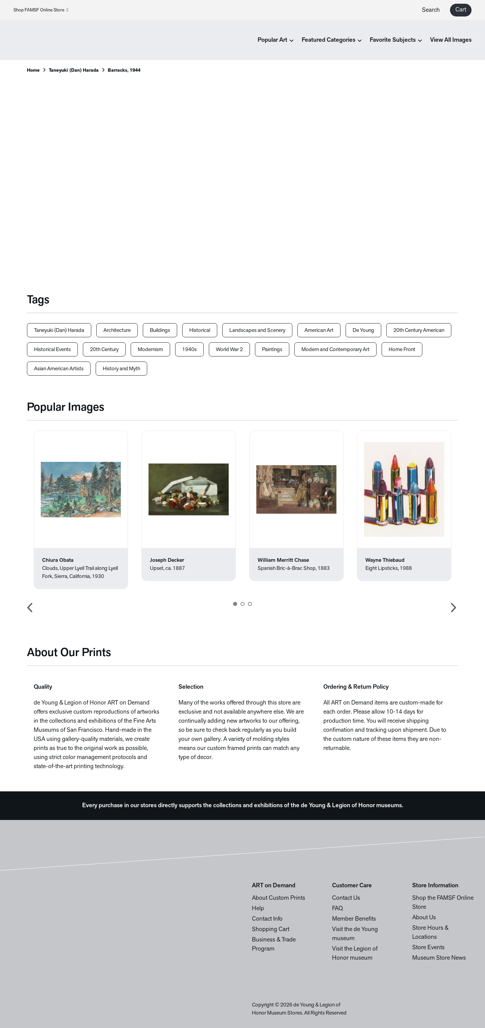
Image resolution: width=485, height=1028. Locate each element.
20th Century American (418, 330)
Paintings (272, 349)
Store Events (428, 948)
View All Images (451, 40)
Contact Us (346, 898)
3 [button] (250, 604)
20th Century (104, 349)
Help (258, 908)
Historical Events (52, 349)
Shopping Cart (270, 929)
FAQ (337, 908)
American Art (318, 330)
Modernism (150, 349)
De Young (363, 330)
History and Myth (121, 369)
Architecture (117, 330)
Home (33, 70)
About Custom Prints (278, 898)
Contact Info (267, 919)
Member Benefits (354, 919)
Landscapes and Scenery (257, 330)
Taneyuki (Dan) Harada (74, 70)
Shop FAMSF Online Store (40, 10)
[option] (81, 510)
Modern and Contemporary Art (335, 349)
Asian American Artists (59, 369)
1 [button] (235, 604)
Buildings (160, 330)
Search (431, 10)
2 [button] (242, 604)
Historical (199, 330)
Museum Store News (439, 958)
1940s (189, 349)
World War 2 (229, 349)
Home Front (402, 349)
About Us (424, 918)
